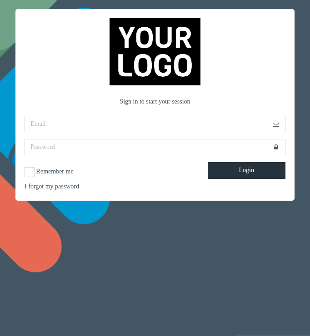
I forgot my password (52, 186)
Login (246, 170)
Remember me (49, 172)
